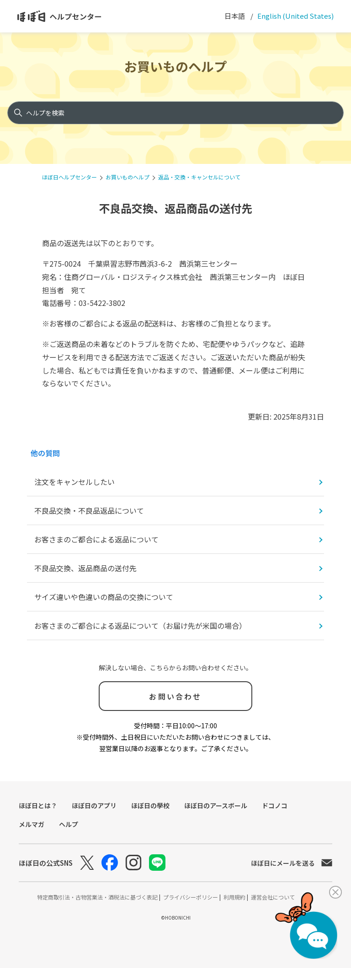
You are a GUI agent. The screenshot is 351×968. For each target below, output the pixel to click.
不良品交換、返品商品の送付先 (85, 568)
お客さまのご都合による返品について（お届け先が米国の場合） (140, 625)
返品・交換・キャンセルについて (199, 177)
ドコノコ (274, 805)
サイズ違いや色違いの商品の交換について (103, 596)
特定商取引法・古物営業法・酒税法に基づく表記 (98, 897)
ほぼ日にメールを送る (291, 863)
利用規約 (235, 897)
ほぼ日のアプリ (94, 805)
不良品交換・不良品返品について (89, 510)
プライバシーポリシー (191, 897)
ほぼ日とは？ (38, 805)
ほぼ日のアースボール (215, 805)
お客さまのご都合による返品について (96, 539)
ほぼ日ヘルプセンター (69, 177)
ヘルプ (68, 824)
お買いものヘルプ (175, 66)
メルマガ (31, 824)
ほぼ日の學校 (150, 805)
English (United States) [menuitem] (295, 16)
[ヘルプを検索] (175, 113)
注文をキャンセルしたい (74, 481)
